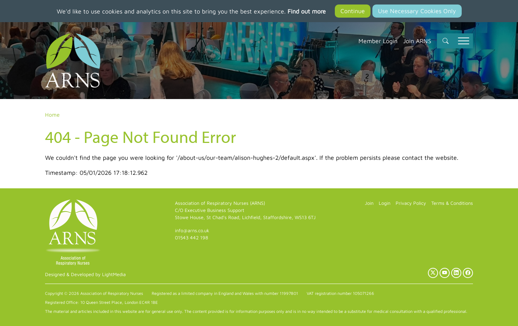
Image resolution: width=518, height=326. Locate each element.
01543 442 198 (191, 237)
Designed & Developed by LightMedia (85, 274)
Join (369, 203)
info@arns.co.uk (192, 230)
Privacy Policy (411, 203)
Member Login (378, 41)
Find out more (307, 11)
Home (52, 114)
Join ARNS (417, 41)
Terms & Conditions (452, 203)
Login (384, 203)
